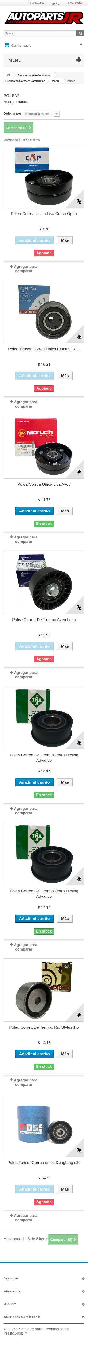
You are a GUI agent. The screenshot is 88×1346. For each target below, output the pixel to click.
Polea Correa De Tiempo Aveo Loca (44, 619)
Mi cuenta (10, 1304)
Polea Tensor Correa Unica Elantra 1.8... (44, 349)
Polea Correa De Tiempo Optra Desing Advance (44, 758)
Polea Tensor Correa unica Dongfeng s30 (44, 1162)
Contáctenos (37, 2)
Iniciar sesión (75, 2)
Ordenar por (12, 113)
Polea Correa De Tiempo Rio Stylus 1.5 (44, 1027)
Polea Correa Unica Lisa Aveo (44, 484)
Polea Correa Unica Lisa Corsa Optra (44, 214)
